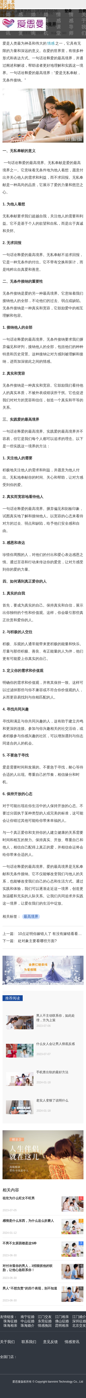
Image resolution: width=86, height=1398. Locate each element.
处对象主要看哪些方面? (37, 941)
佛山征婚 (62, 1321)
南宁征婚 (27, 1317)
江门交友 (45, 1317)
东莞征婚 (45, 1321)
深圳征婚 (79, 1321)
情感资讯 (72, 1342)
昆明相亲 (62, 1325)
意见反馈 (50, 1342)
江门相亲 (62, 1317)
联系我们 (29, 1342)
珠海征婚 (10, 1321)
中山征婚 (27, 1321)
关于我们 (7, 1342)
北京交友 (79, 1325)
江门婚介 (79, 1317)
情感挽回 (45, 1325)
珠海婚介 (27, 1325)
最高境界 (31, 916)
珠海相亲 (10, 1325)
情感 (51, 43)
